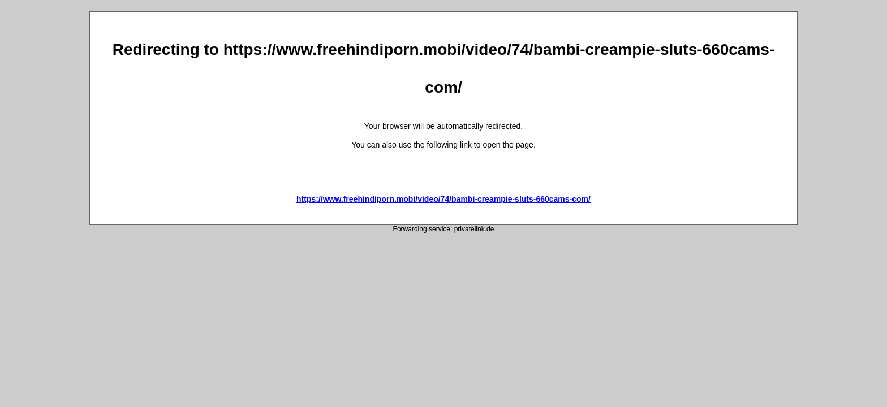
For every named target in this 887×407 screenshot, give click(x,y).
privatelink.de (474, 229)
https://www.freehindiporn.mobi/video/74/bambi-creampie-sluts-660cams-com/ (443, 199)
